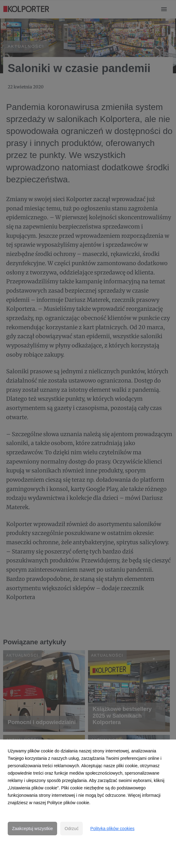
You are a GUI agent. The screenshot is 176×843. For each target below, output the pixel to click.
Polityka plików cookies (112, 828)
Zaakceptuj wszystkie (32, 828)
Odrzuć (71, 828)
